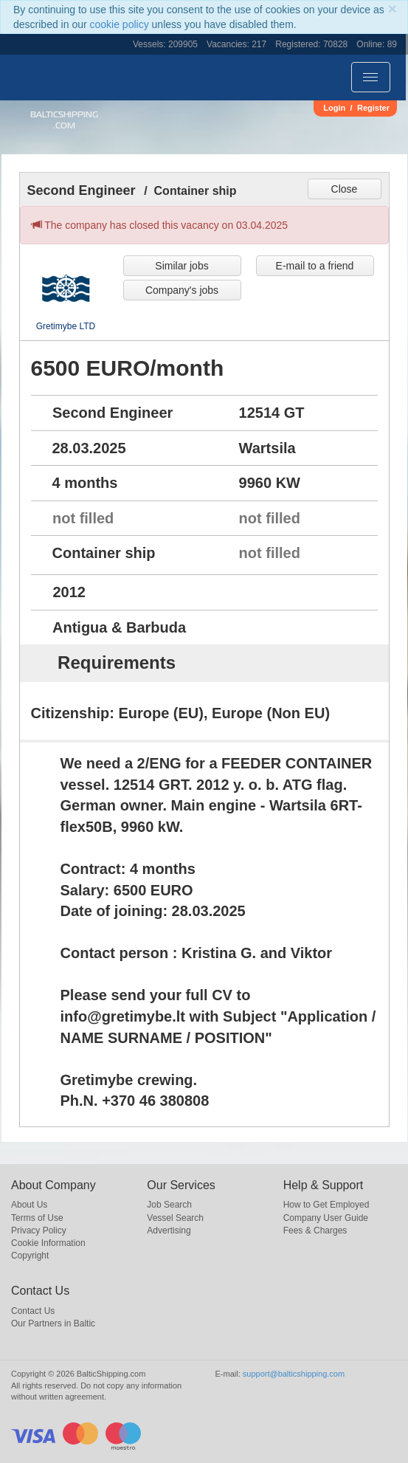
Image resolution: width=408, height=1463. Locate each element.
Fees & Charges (315, 1230)
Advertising (168, 1230)
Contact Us (33, 1311)
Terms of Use (37, 1218)
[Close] (392, 8)
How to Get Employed (326, 1204)
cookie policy (119, 24)
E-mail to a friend (315, 266)
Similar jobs (181, 266)
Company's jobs (181, 290)
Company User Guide (325, 1218)
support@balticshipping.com (294, 1373)
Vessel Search (175, 1218)
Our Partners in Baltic (53, 1323)
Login (334, 107)
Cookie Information (48, 1243)
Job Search (169, 1204)
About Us (29, 1204)
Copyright (30, 1255)
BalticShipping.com (64, 119)
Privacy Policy (38, 1230)
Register (373, 107)
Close (344, 189)
